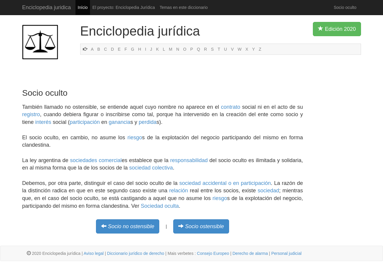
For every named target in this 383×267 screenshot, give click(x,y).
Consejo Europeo (213, 253)
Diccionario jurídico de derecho (135, 253)
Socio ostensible (204, 226)
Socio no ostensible (131, 226)
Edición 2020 (337, 28)
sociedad (268, 191)
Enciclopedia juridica (46, 7)
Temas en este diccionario (184, 7)
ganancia (119, 122)
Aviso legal (93, 253)
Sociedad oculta (160, 206)
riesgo (134, 137)
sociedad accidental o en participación (225, 183)
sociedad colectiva (151, 168)
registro (31, 114)
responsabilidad (189, 160)
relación (178, 191)
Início (83, 7)
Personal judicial (286, 253)
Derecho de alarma (250, 253)
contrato (230, 107)
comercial (110, 160)
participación (85, 122)
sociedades (83, 160)
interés (43, 122)
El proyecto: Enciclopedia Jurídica (123, 7)
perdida (148, 122)
